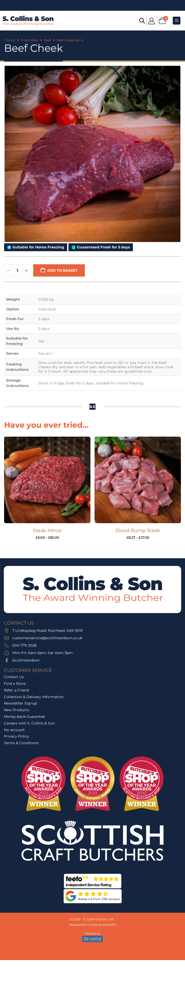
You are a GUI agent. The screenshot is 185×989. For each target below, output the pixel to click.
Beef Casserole (68, 40)
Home (10, 40)
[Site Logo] (28, 21)
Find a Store (15, 683)
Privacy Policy (16, 736)
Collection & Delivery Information (34, 697)
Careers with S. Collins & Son (29, 723)
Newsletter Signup (20, 703)
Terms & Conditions (21, 743)
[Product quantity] (17, 270)
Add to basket (62, 270)
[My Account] (152, 20)
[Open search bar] (141, 20)
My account (14, 730)
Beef (47, 40)
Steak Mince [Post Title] (47, 530)
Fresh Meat (29, 40)
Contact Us (14, 677)
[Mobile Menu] (176, 21)
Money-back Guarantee (24, 716)
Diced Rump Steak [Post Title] (137, 530)
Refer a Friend (16, 690)
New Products (16, 710)
